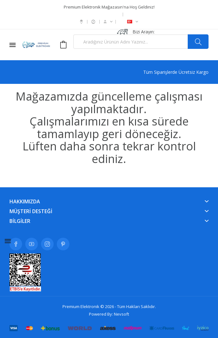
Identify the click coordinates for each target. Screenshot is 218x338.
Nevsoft (121, 314)
